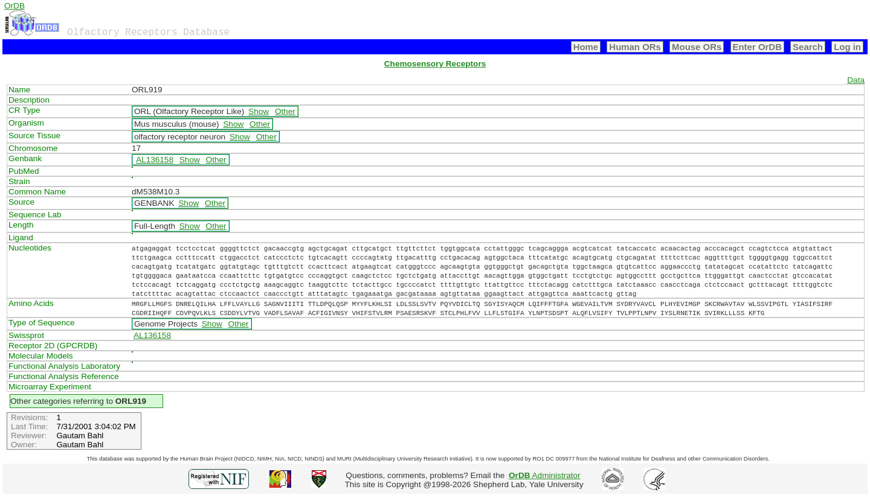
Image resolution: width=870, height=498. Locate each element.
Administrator (545, 475)
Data (856, 80)
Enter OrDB (757, 47)
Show (258, 111)
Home (586, 47)
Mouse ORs (696, 47)
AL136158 (154, 159)
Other (285, 111)
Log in (847, 47)
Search (808, 47)
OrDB (14, 5)
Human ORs (635, 47)
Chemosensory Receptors (435, 63)
